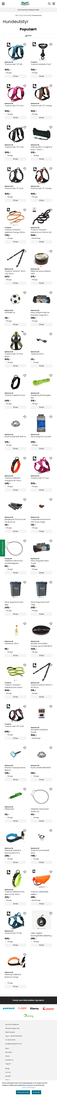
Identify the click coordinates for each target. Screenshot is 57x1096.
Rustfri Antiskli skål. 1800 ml (15, 436)
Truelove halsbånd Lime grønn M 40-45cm (14, 893)
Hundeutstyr (37, 15)
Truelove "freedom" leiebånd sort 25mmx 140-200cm (41, 231)
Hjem (17, 15)
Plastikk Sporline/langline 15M (41, 396)
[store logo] (25, 4)
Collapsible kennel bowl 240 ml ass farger (40, 520)
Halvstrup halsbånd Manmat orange (13, 975)
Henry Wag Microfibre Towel (40, 562)
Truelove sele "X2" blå (13, 64)
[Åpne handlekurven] (53, 4)
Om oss (8, 1072)
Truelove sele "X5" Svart (14, 726)
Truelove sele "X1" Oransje (41, 188)
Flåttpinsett (9, 809)
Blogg (7, 1068)
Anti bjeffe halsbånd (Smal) (39, 730)
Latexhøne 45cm (12, 643)
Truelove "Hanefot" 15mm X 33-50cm (15, 272)
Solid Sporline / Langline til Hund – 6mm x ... (41, 148)
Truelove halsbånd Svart (15, 395)
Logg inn (8, 1064)
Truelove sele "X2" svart (14, 147)
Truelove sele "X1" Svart (14, 188)
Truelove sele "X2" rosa (14, 105)
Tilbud (7, 1056)
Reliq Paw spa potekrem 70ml (41, 272)
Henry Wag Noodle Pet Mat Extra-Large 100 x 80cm (40, 313)
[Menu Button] (3, 3)
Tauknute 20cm (37, 354)
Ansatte (8, 1076)
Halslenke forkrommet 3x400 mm (40, 810)
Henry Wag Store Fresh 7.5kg (40, 603)
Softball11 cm (10, 312)
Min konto (8, 1052)
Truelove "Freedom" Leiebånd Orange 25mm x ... (15, 231)
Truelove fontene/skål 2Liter (40, 851)
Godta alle (36, 1092)
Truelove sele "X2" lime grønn (14, 355)
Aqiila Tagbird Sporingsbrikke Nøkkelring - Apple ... (41, 934)
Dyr (21, 15)
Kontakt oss (9, 1060)
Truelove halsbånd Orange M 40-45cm (13, 479)
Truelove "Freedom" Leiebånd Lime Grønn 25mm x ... (13, 686)
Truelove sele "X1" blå (13, 933)
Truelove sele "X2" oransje (41, 105)
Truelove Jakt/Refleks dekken (39, 893)
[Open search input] (49, 3)
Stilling (7, 1080)
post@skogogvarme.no (13, 1044)
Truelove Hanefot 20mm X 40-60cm (41, 686)
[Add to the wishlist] (24, 44)
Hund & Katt (27, 15)
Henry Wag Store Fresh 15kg (14, 603)
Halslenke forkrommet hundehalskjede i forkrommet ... (14, 562)
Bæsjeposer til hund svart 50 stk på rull (15, 520)
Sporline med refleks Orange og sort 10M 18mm (41, 644)
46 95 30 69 (11, 1040)
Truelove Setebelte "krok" (41, 64)
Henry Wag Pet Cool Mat (41, 436)
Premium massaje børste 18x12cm (15, 768)
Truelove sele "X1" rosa (40, 478)
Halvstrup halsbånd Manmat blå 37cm (13, 851)
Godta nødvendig (23, 1092)
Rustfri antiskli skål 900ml (41, 767)
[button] (2, 548)
